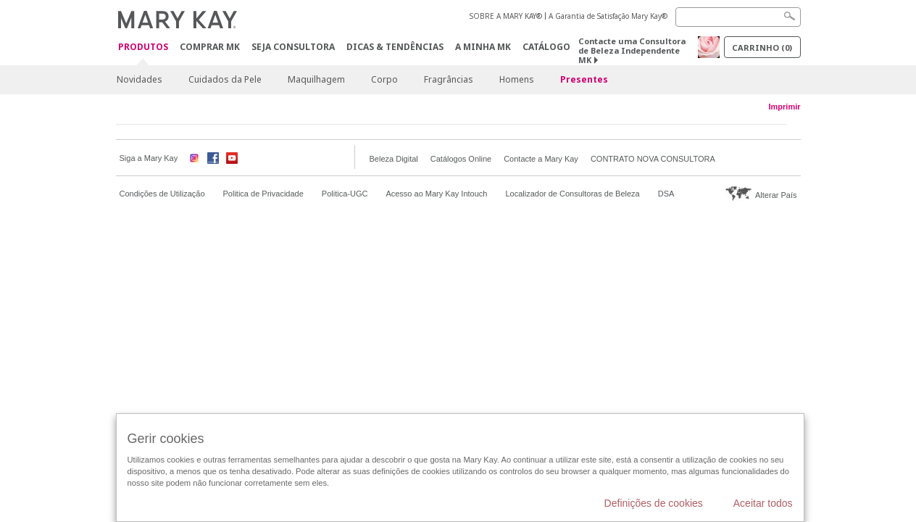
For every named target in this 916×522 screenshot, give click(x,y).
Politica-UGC (345, 193)
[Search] (738, 17)
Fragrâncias (448, 79)
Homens (516, 79)
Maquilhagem (316, 79)
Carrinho (762, 47)
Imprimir (784, 106)
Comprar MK (210, 46)
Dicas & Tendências (395, 46)
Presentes (584, 79)
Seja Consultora (293, 46)
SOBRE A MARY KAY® (506, 16)
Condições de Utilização (162, 193)
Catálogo (546, 46)
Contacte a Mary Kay (541, 158)
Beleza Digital (394, 158)
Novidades (139, 79)
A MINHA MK (483, 46)
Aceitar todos (763, 503)
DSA (666, 193)
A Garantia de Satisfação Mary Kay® (608, 16)
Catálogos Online (460, 158)
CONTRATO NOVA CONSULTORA (653, 158)
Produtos (143, 47)
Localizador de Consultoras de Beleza (572, 193)
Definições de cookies (653, 503)
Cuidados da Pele (225, 79)
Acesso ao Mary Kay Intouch (436, 193)
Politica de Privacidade (263, 193)
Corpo (384, 79)
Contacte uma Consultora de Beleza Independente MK (632, 50)
